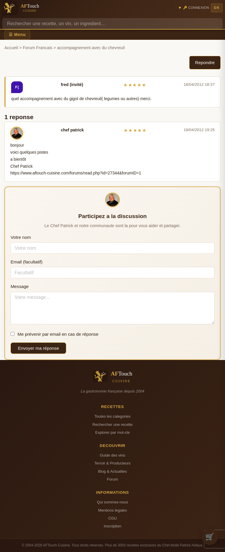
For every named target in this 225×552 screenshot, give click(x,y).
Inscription (112, 526)
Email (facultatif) (26, 261)
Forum (112, 479)
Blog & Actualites (112, 471)
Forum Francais (37, 47)
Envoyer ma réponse (38, 348)
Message (20, 286)
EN (216, 7)
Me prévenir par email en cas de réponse (54, 334)
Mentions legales (112, 510)
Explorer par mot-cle (112, 432)
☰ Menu (17, 34)
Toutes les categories (112, 416)
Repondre (205, 62)
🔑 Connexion (196, 7)
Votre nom (21, 237)
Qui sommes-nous (112, 502)
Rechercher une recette (113, 424)
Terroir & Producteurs (112, 463)
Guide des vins (112, 455)
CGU (112, 518)
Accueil (11, 47)
